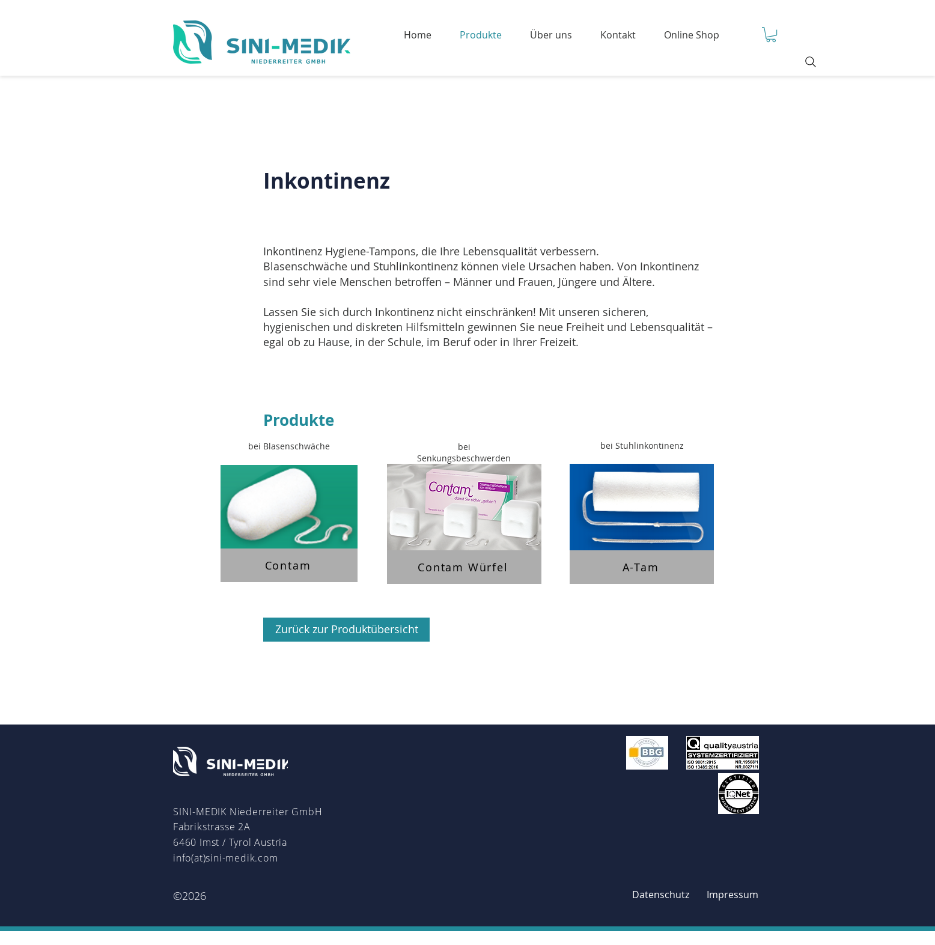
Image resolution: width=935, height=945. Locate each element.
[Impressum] (732, 895)
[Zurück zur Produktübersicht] (346, 630)
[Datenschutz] (660, 895)
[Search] (810, 61)
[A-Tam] (642, 567)
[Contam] (289, 565)
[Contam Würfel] (464, 567)
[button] (771, 34)
